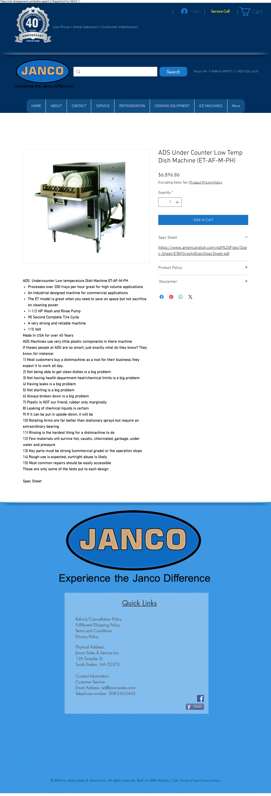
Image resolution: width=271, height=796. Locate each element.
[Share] (195, 707)
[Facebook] (200, 698)
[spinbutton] (170, 202)
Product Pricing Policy (205, 182)
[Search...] (115, 71)
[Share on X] (190, 297)
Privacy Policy (210, 780)
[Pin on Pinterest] (171, 297)
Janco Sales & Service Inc (86, 780)
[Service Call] (220, 11)
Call (175, 780)
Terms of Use (190, 780)
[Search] (173, 71)
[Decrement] (162, 202)
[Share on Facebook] (162, 297)
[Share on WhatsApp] (181, 297)
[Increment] (178, 202)
